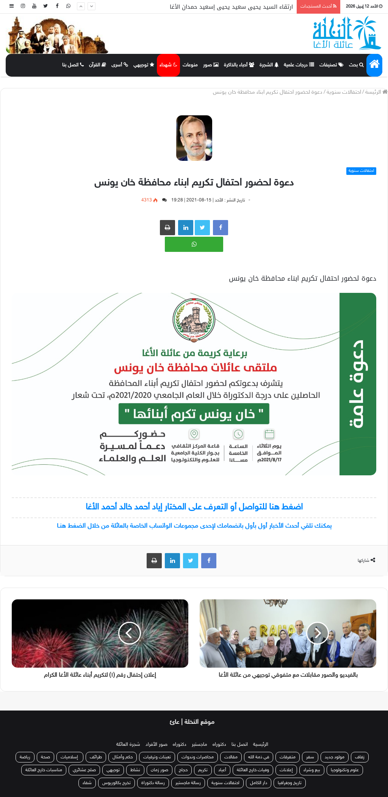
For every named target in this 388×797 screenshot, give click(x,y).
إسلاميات (70, 757)
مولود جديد (334, 757)
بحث (356, 65)
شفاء (87, 783)
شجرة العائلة (128, 745)
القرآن (97, 65)
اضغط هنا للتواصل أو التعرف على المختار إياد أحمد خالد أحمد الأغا (194, 507)
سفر (310, 757)
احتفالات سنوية (344, 92)
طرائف (96, 757)
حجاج (183, 770)
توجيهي (143, 65)
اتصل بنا (73, 65)
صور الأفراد (156, 745)
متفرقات (288, 757)
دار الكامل (258, 783)
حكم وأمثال (123, 757)
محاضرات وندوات (197, 757)
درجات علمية (299, 65)
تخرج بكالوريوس (116, 783)
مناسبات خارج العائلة (43, 770)
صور (211, 65)
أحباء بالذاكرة (239, 65)
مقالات (231, 757)
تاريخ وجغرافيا (290, 783)
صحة (45, 757)
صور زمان (159, 770)
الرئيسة (376, 92)
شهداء (168, 65)
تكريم (203, 770)
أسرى (119, 65)
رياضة (25, 757)
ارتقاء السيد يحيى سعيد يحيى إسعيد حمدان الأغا (231, 7)
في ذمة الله (258, 757)
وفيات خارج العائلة (253, 770)
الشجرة (269, 65)
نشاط (135, 770)
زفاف (360, 757)
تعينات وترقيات (157, 757)
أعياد (222, 770)
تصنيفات (331, 65)
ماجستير (199, 745)
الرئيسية (260, 745)
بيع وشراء (312, 770)
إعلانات (286, 770)
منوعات (190, 65)
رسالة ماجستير (188, 783)
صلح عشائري (84, 770)
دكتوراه (219, 745)
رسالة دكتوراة (153, 783)
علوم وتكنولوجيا (345, 770)
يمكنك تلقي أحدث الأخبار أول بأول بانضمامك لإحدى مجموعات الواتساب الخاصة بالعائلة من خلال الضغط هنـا (194, 526)
